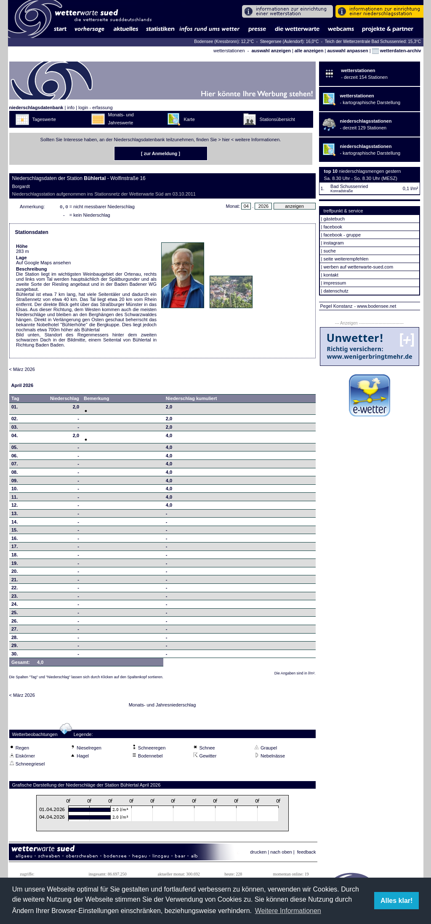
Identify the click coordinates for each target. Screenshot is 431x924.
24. (14, 605)
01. (14, 408)
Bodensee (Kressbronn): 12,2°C (224, 41)
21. (14, 581)
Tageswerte (44, 119)
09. (14, 482)
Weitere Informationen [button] (288, 910)
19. (14, 564)
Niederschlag (64, 400)
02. (14, 420)
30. (14, 655)
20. (14, 572)
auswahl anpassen (347, 50)
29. (14, 647)
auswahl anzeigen (271, 50)
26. (14, 622)
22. (14, 589)
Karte (189, 119)
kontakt (330, 274)
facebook (332, 226)
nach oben (281, 853)
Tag (15, 400)
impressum (334, 282)
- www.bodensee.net (375, 306)
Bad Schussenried (349, 186)
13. (14, 515)
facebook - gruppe (342, 234)
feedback (306, 853)
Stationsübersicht (277, 119)
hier (226, 139)
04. (14, 437)
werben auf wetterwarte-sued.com (358, 266)
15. (14, 531)
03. (14, 428)
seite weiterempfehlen (345, 258)
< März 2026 (22, 370)
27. (14, 630)
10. (14, 490)
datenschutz (335, 290)
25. (14, 614)
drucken (258, 853)
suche (329, 250)
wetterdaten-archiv (396, 50)
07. (14, 465)
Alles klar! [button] (396, 900)
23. (14, 597)
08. (14, 473)
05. (14, 448)
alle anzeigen (309, 50)
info (70, 107)
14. (14, 523)
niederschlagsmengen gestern (370, 171)
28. (14, 639)
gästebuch (334, 218)
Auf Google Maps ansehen (43, 264)
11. (14, 498)
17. (14, 548)
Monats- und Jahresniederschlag (162, 706)
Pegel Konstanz (336, 306)
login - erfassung (95, 107)
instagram (333, 242)
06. (14, 457)
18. (14, 556)
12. (14, 506)
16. (14, 540)
